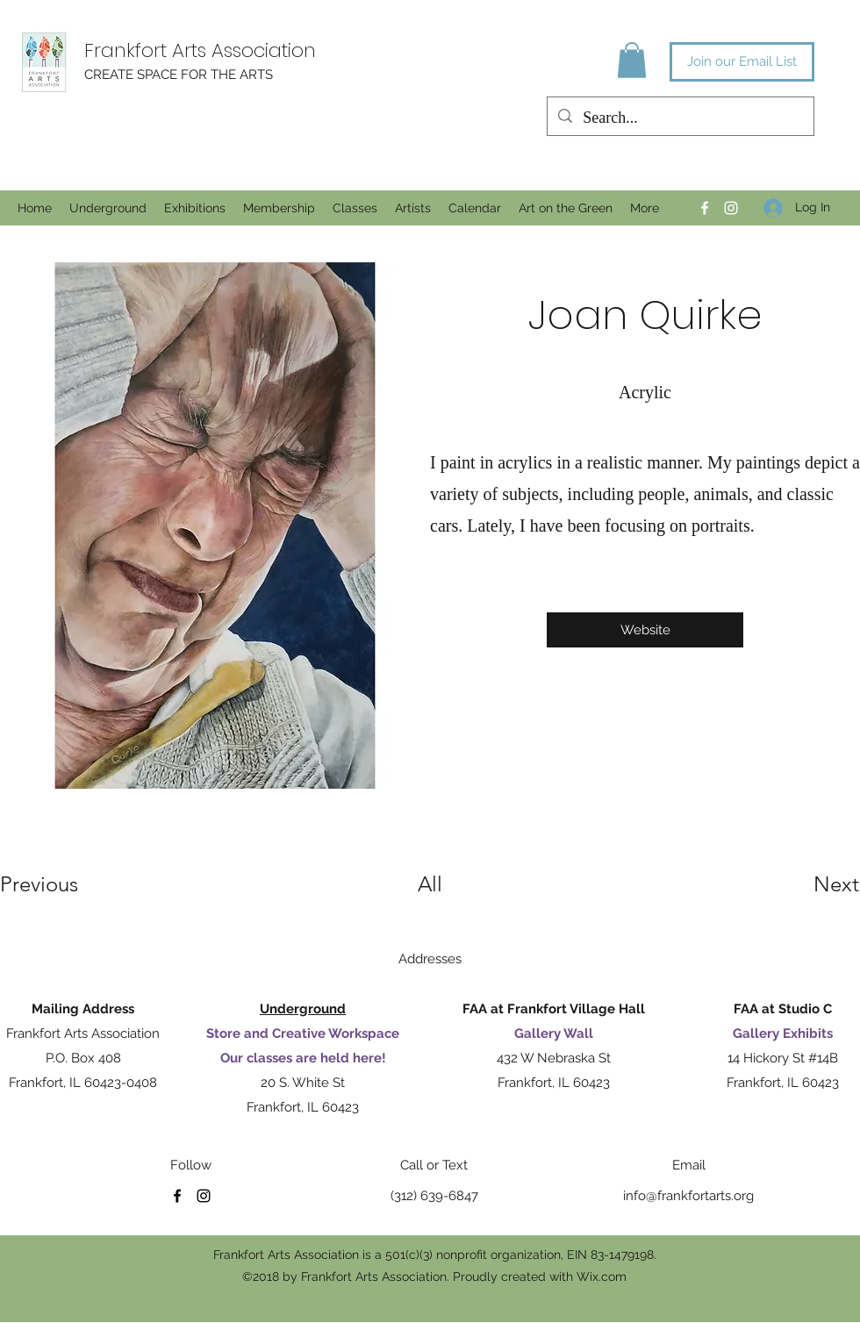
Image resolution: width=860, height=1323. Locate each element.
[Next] (801, 884)
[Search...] (680, 118)
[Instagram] (731, 208)
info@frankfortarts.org (688, 1196)
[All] (429, 884)
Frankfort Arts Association (200, 50)
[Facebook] (704, 208)
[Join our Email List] (742, 62)
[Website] (645, 629)
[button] (632, 60)
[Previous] (62, 884)
